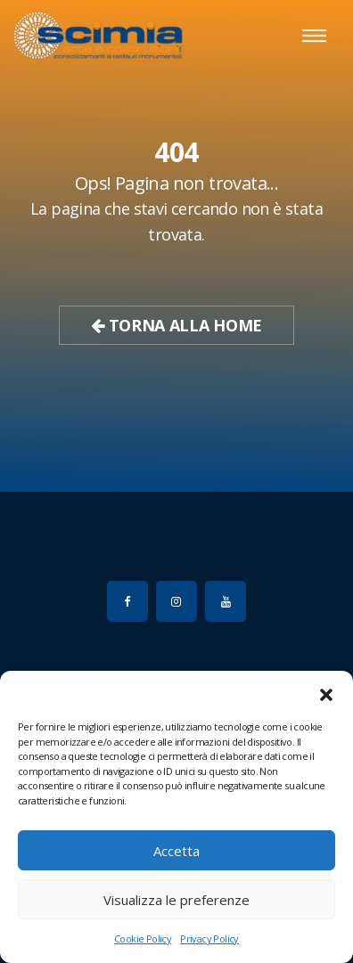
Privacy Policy (209, 938)
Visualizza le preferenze (176, 900)
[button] (326, 693)
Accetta (176, 851)
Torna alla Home (176, 325)
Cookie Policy (142, 938)
